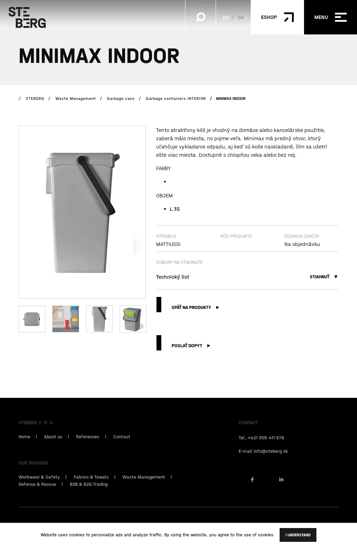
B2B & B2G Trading (89, 491)
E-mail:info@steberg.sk (263, 458)
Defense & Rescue (37, 491)
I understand (298, 535)
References (87, 444)
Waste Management (143, 484)
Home (24, 444)
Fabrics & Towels (91, 484)
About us (53, 444)
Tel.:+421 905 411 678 (261, 445)
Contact (121, 444)
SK (241, 17)
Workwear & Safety (39, 484)
